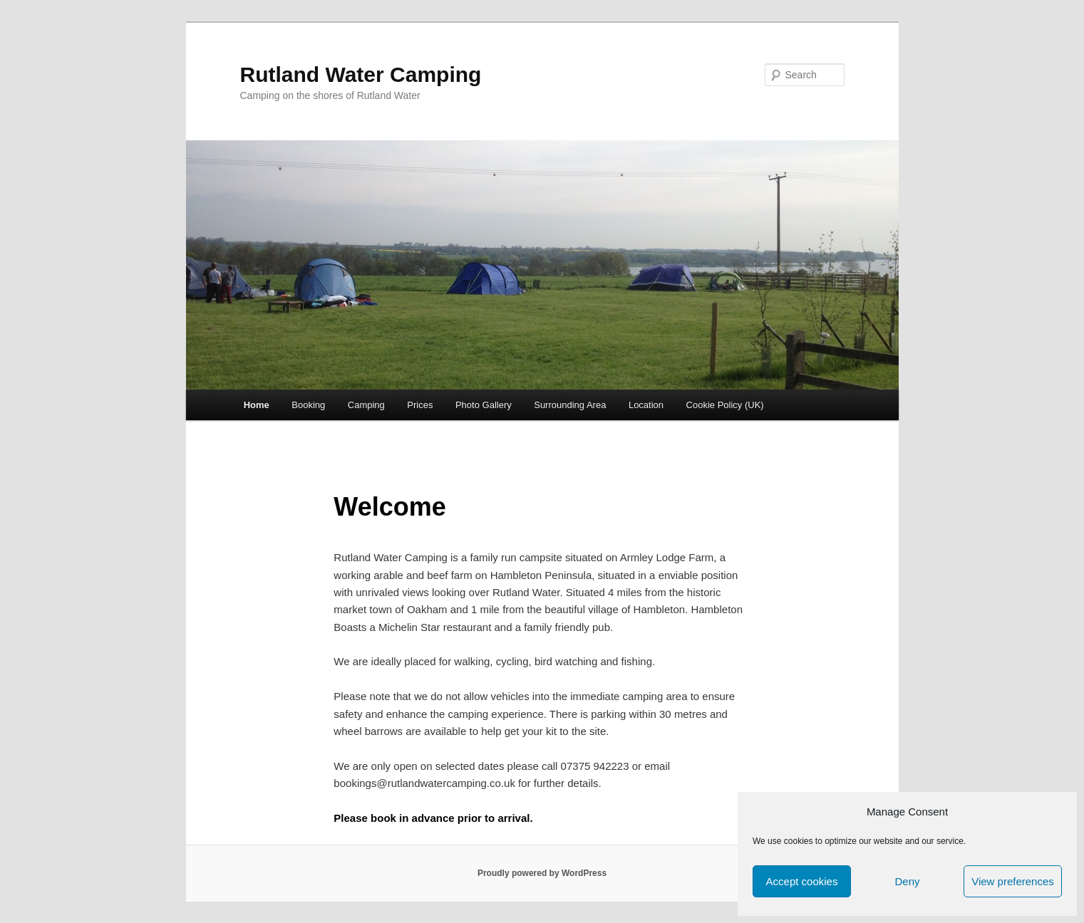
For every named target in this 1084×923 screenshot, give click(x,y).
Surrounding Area (570, 405)
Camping (366, 405)
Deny (906, 881)
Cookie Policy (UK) (725, 405)
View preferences (1012, 881)
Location (646, 405)
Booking (308, 405)
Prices (420, 405)
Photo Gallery (483, 405)
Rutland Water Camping (361, 74)
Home (256, 405)
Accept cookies (802, 881)
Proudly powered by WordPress (542, 873)
